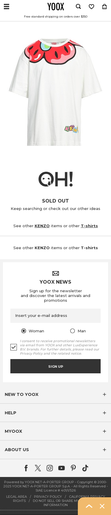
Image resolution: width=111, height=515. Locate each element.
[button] (55, 394)
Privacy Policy (31, 353)
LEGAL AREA (16, 497)
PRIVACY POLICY (48, 497)
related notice (69, 353)
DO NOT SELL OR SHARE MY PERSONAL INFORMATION (65, 503)
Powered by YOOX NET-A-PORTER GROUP (39, 482)
